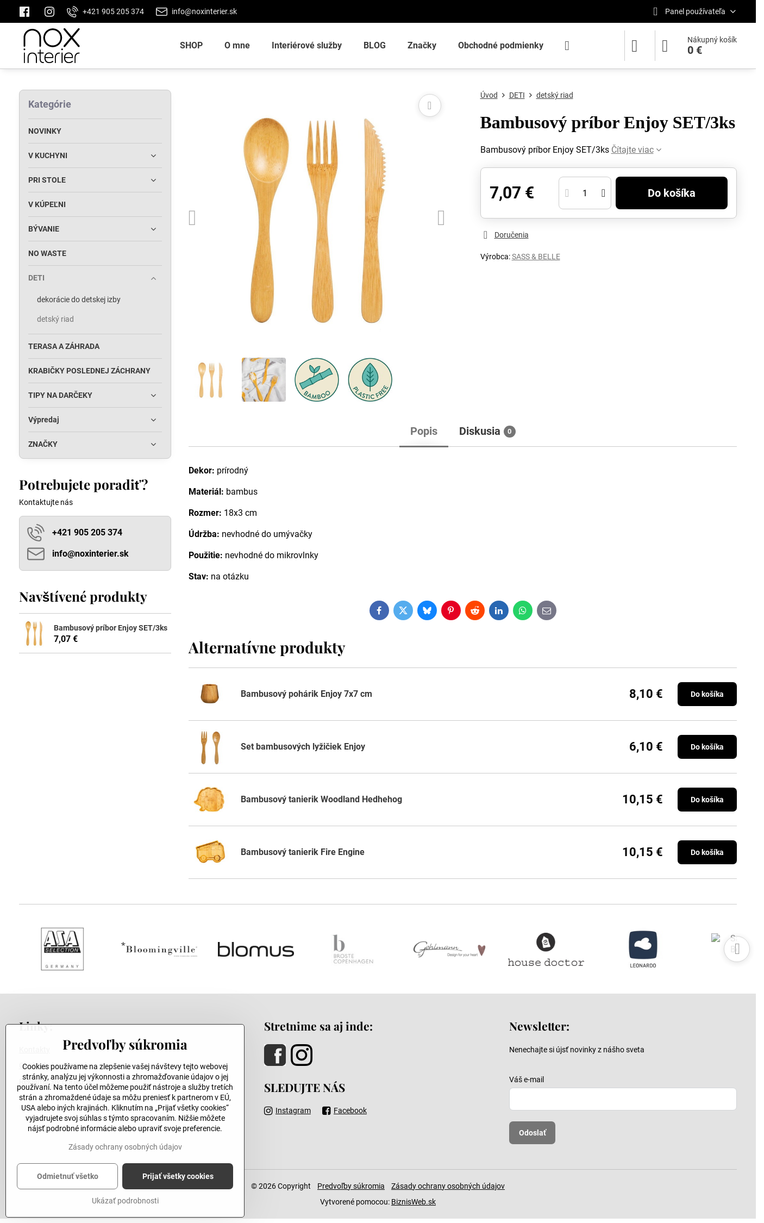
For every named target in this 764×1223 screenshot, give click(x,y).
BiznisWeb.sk (413, 1201)
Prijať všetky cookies (178, 1176)
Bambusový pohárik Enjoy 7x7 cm (306, 694)
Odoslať (532, 1132)
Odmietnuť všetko (67, 1176)
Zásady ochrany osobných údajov (448, 1186)
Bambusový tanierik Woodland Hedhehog (321, 799)
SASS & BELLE (536, 256)
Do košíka (672, 192)
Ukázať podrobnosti (125, 1200)
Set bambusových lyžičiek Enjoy (303, 746)
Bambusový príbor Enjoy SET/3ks (110, 627)
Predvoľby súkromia (351, 1186)
